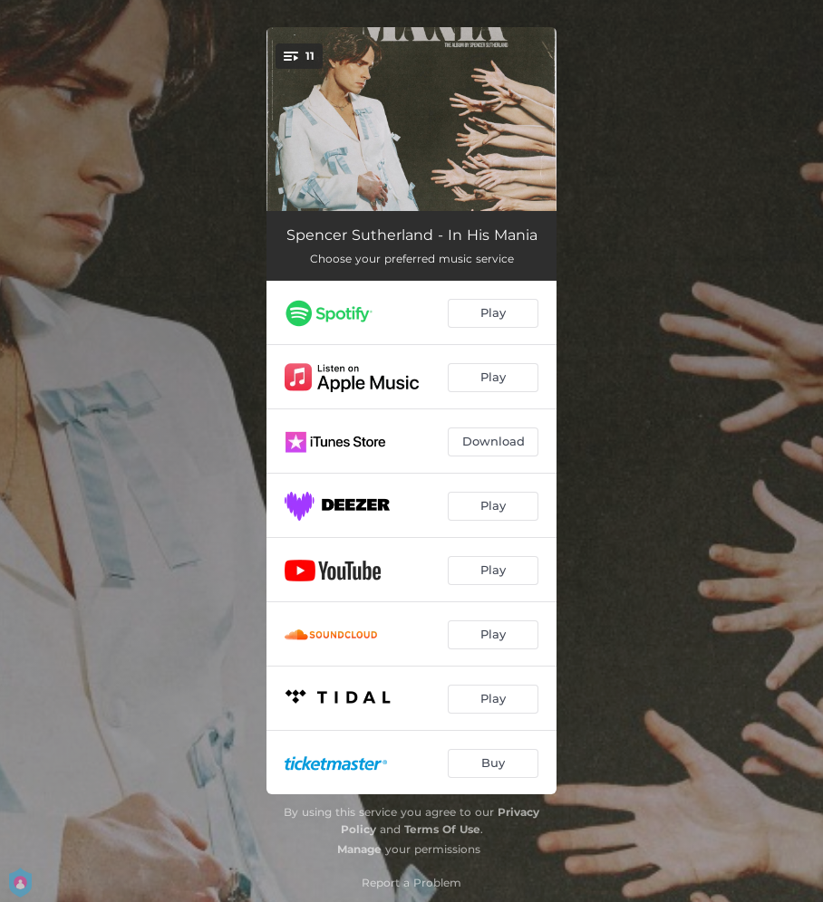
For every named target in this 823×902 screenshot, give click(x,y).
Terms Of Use (442, 829)
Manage (359, 849)
